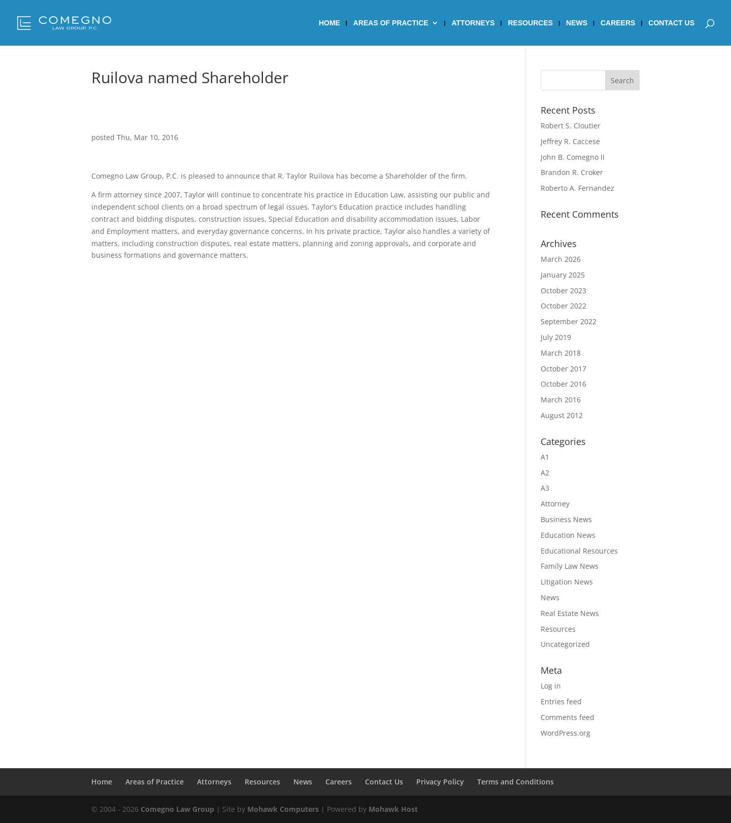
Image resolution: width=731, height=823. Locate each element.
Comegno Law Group (177, 809)
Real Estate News (570, 613)
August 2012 (562, 415)
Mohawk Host (393, 809)
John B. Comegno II (573, 157)
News (576, 23)
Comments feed (567, 717)
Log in (551, 686)
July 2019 (556, 337)
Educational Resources (579, 551)
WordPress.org (565, 733)
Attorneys (473, 23)
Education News (568, 535)
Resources (530, 23)
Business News (566, 519)
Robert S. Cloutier (571, 125)
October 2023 (563, 290)
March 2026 (561, 259)
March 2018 (561, 353)
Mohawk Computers (283, 809)
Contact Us (671, 23)
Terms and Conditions (515, 781)
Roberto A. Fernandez (577, 188)
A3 (545, 488)
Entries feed (561, 701)
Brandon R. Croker (572, 172)
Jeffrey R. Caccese (570, 141)
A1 (545, 457)
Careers (618, 23)
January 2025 (563, 275)
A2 (545, 472)
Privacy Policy (440, 781)
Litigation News (567, 582)
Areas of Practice (390, 23)
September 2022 (568, 321)
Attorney (555, 503)
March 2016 (561, 399)
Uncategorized (565, 644)
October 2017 (563, 368)
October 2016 (563, 384)
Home (329, 23)
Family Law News (570, 566)
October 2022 (563, 306)
